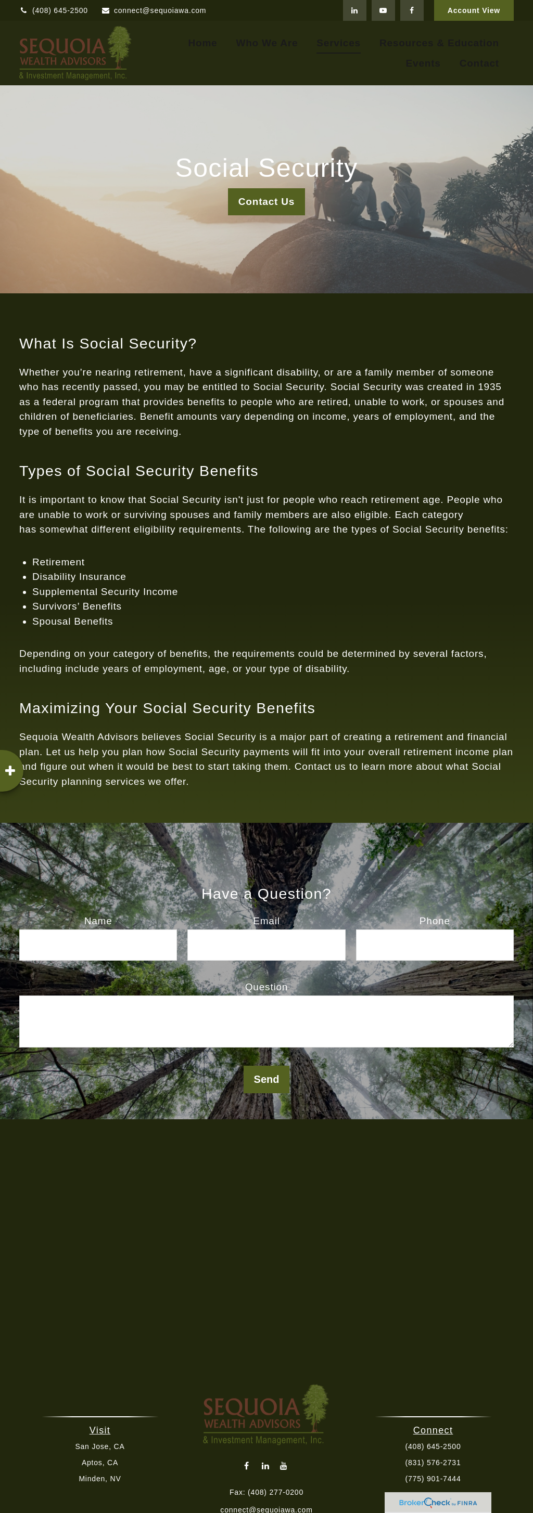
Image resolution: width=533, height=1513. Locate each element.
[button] (202, 43)
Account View (474, 10)
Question (266, 986)
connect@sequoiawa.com (153, 10)
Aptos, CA (104, 1462)
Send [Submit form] (267, 1079)
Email (266, 920)
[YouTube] (383, 10)
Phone (435, 920)
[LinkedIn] (354, 10)
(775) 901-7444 (428, 1479)
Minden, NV (104, 1479)
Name (98, 920)
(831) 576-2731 (428, 1462)
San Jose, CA (104, 1446)
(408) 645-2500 (53, 10)
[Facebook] (412, 10)
